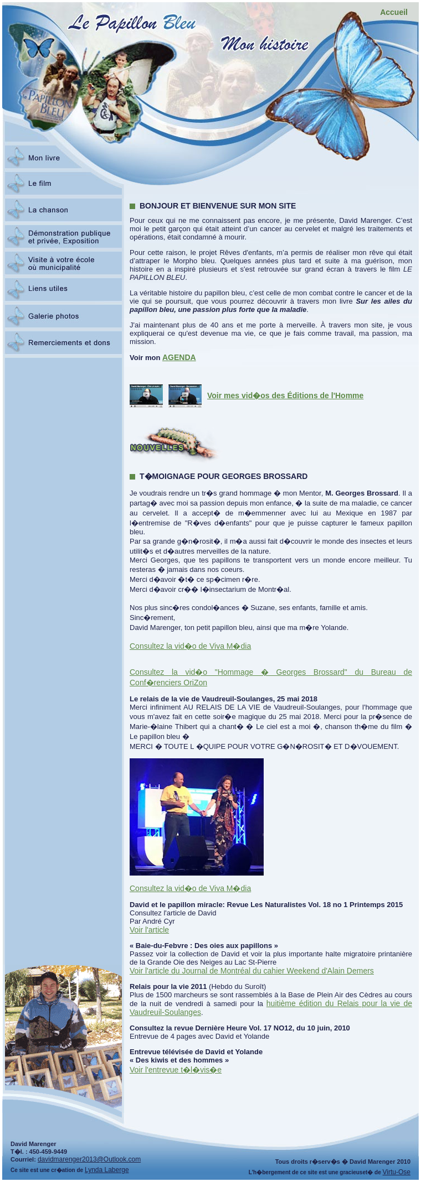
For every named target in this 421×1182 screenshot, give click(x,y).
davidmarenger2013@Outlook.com (89, 1159)
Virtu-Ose (396, 1172)
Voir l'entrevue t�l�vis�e (176, 1069)
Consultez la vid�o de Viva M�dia (190, 646)
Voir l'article (149, 929)
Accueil (394, 12)
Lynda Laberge (107, 1170)
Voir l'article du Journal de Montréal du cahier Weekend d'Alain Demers (252, 970)
